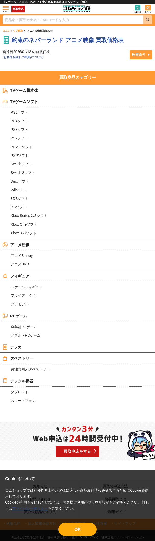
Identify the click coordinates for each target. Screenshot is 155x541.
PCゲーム (15, 315)
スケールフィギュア (27, 287)
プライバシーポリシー (30, 508)
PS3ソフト (19, 129)
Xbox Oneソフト (24, 224)
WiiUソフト (20, 181)
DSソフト (18, 207)
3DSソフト (19, 199)
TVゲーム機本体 (20, 90)
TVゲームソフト (20, 101)
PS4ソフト (19, 121)
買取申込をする (77, 451)
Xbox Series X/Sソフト (29, 216)
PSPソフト (20, 155)
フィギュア (16, 275)
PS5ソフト (19, 112)
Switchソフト (21, 164)
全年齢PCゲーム (24, 327)
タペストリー (18, 358)
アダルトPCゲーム (26, 335)
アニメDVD (20, 264)
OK (77, 529)
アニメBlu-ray (22, 256)
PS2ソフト (19, 138)
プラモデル (20, 304)
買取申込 (18, 8)
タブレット (20, 392)
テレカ (12, 347)
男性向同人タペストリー (30, 369)
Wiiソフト (18, 190)
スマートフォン (23, 400)
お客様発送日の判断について (23, 57)
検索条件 (139, 55)
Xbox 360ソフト (23, 233)
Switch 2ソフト (23, 173)
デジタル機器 (18, 380)
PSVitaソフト (21, 147)
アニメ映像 (16, 244)
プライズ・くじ (23, 295)
